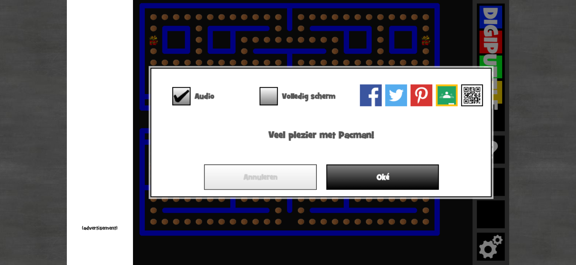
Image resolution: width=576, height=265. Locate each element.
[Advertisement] (100, 114)
